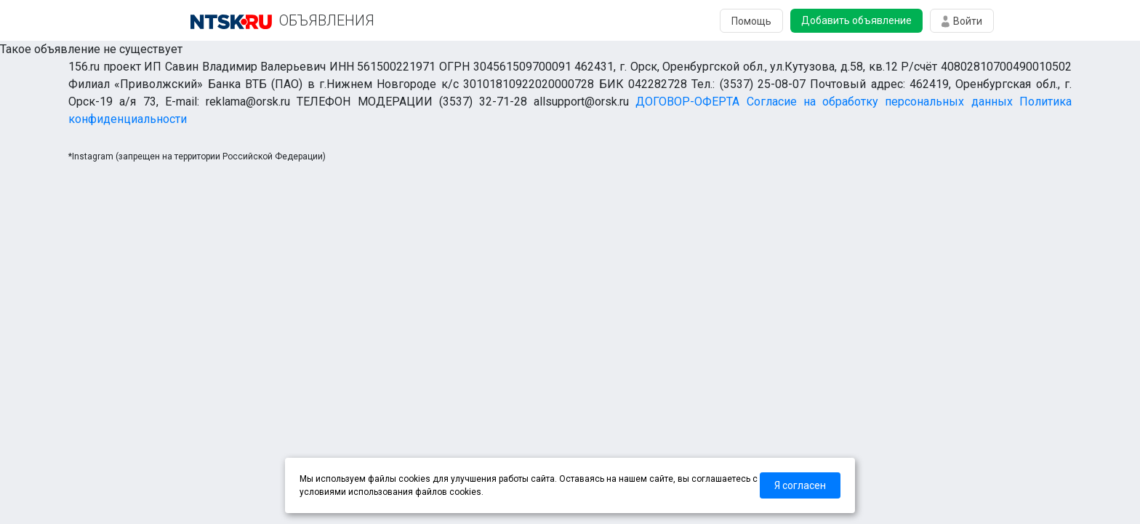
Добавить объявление (856, 20)
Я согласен (800, 485)
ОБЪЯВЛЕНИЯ (326, 20)
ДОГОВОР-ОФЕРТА (687, 101)
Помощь (751, 21)
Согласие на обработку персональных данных (880, 101)
